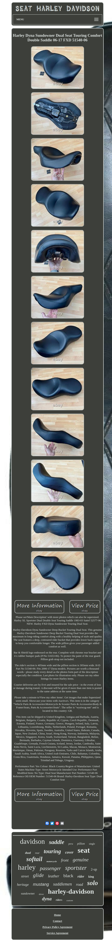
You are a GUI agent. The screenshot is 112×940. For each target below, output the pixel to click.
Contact (57, 920)
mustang (41, 884)
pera (70, 843)
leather (53, 876)
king (91, 876)
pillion (81, 843)
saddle (56, 842)
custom (69, 900)
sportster (76, 867)
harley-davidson (71, 891)
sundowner (28, 893)
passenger (50, 868)
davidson (32, 841)
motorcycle (52, 861)
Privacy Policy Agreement (57, 927)
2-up (94, 869)
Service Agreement (57, 933)
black (68, 875)
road (79, 884)
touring (52, 851)
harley (27, 867)
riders (59, 899)
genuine (81, 859)
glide (38, 875)
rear (37, 852)
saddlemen (62, 884)
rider (81, 876)
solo (92, 883)
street (25, 876)
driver (41, 894)
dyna (47, 898)
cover (69, 852)
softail (34, 858)
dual (28, 852)
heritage (23, 885)
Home (57, 914)
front (64, 860)
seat (84, 850)
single (92, 843)
